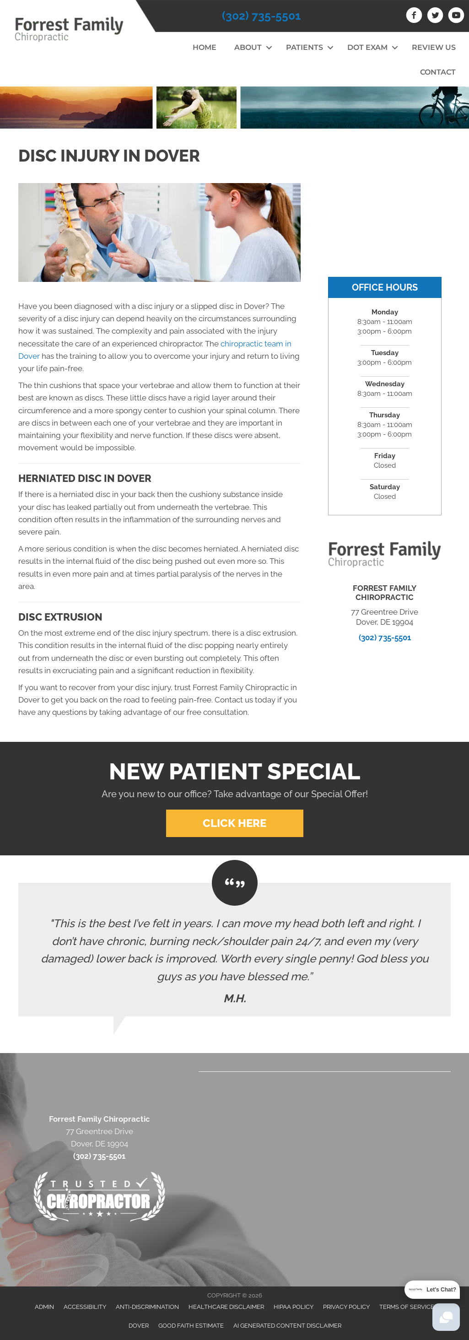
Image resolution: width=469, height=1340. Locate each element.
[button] (269, 47)
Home (204, 47)
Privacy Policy (346, 1306)
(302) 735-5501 (261, 15)
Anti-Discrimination (147, 1306)
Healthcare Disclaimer (226, 1306)
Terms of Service (406, 1306)
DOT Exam (367, 47)
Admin (44, 1306)
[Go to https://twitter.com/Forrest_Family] (435, 16)
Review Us (434, 47)
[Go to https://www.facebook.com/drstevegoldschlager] (414, 16)
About (248, 47)
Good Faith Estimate (191, 1325)
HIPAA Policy (293, 1306)
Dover (139, 1325)
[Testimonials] (234, 949)
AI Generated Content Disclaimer (287, 1325)
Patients (304, 47)
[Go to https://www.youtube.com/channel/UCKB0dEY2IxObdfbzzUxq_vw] (456, 16)
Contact (438, 72)
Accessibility (85, 1306)
